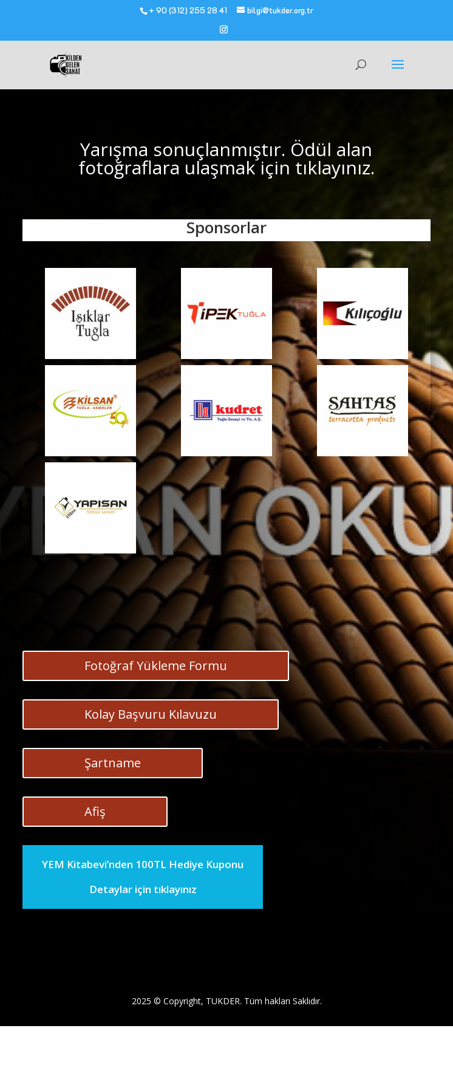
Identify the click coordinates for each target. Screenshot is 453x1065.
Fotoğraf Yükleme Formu (155, 665)
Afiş (95, 811)
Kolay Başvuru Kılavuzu (150, 714)
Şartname (112, 763)
